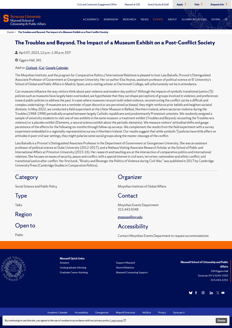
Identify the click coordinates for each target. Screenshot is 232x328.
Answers (64, 262)
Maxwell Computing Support (132, 272)
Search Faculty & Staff (158, 4)
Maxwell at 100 (132, 4)
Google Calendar (57, 68)
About (172, 19)
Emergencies (101, 312)
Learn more (117, 320)
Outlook (31, 68)
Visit (197, 4)
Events (158, 19)
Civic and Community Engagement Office (97, 4)
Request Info (217, 4)
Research (129, 19)
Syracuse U (179, 312)
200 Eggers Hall (219, 271)
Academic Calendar (57, 312)
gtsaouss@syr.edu (130, 217)
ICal (41, 68)
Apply (180, 4)
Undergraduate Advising (73, 267)
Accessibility (81, 312)
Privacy (162, 312)
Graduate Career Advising (74, 272)
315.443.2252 (219, 280)
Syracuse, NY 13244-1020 (213, 275)
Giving (215, 19)
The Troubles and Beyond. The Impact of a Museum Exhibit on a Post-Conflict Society (63, 32)
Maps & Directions (125, 312)
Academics (91, 19)
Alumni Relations (194, 19)
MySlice (146, 312)
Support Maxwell (125, 262)
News (144, 19)
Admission (111, 19)
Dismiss (221, 320)
